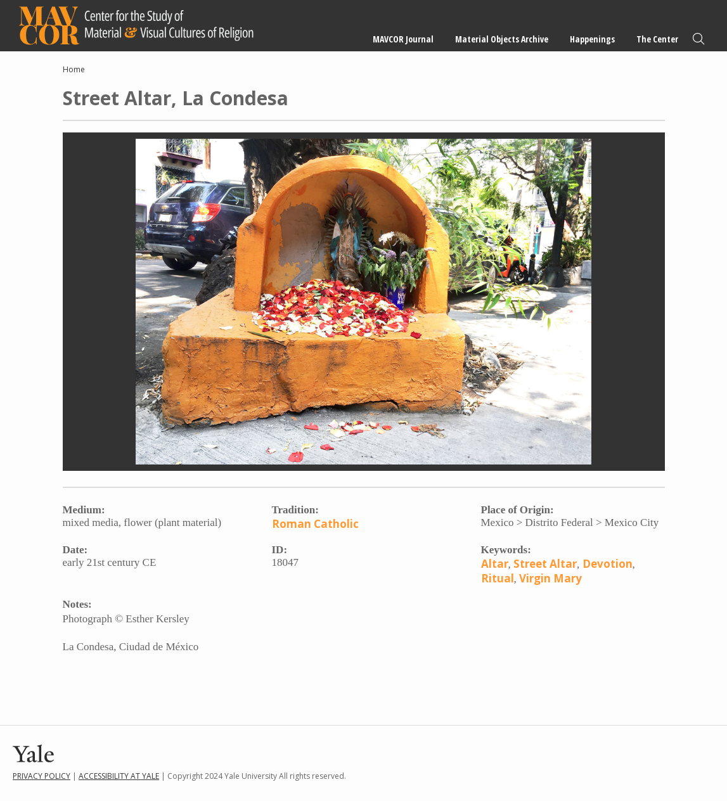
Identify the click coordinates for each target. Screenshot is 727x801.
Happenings (592, 39)
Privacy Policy (41, 776)
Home (74, 69)
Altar (494, 563)
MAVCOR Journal (403, 39)
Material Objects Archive (501, 39)
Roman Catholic (315, 523)
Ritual (497, 578)
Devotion (607, 563)
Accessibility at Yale (119, 776)
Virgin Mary (550, 578)
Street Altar (545, 563)
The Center (657, 39)
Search (698, 39)
